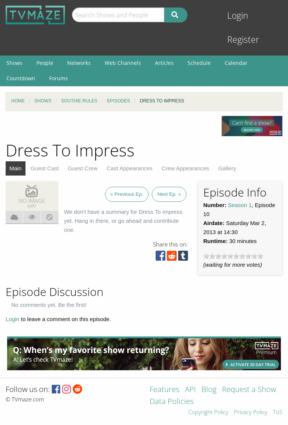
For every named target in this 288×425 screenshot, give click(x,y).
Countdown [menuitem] (20, 78)
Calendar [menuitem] (236, 62)
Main (15, 168)
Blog (208, 390)
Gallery (227, 168)
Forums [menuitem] (58, 78)
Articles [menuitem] (164, 62)
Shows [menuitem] (14, 62)
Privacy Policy (250, 412)
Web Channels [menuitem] (123, 62)
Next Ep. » (169, 194)
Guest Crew (83, 168)
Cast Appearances (129, 168)
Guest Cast (45, 168)
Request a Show (249, 390)
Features (164, 390)
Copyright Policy (208, 412)
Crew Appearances (185, 168)
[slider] (233, 256)
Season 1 (240, 205)
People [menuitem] (44, 62)
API (190, 390)
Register (243, 39)
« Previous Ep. (126, 194)
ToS (277, 412)
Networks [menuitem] (79, 62)
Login (237, 15)
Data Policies (172, 402)
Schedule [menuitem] (199, 62)
